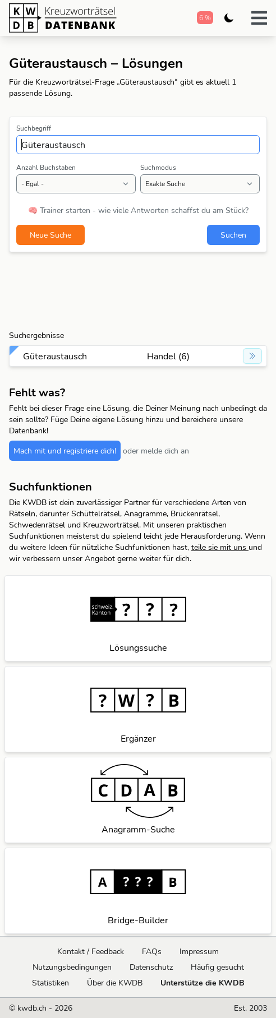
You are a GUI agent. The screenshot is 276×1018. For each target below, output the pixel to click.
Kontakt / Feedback (90, 951)
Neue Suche (50, 235)
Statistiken (50, 983)
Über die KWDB (114, 983)
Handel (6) (168, 356)
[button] (259, 18)
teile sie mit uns (220, 547)
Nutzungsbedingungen (72, 967)
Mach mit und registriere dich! (64, 451)
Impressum (199, 951)
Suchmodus (158, 167)
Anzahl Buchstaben (46, 167)
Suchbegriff (33, 128)
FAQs (152, 951)
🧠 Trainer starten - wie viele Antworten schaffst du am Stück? (138, 210)
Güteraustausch (55, 356)
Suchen (233, 235)
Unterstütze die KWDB (202, 983)
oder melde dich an (156, 451)
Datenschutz (151, 967)
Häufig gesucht (217, 967)
